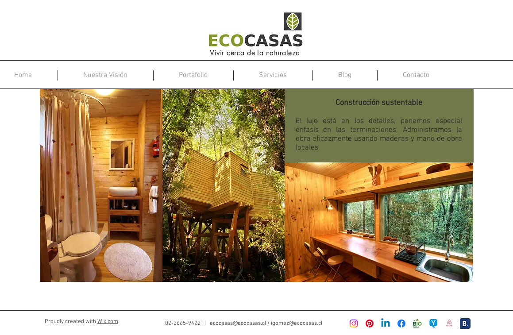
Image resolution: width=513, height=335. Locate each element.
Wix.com (107, 321)
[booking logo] (465, 323)
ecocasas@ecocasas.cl (238, 323)
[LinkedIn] (385, 323)
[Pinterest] (369, 323)
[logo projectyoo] (433, 323)
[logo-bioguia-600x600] (417, 323)
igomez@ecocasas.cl (296, 323)
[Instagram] (353, 323)
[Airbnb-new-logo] (449, 323)
